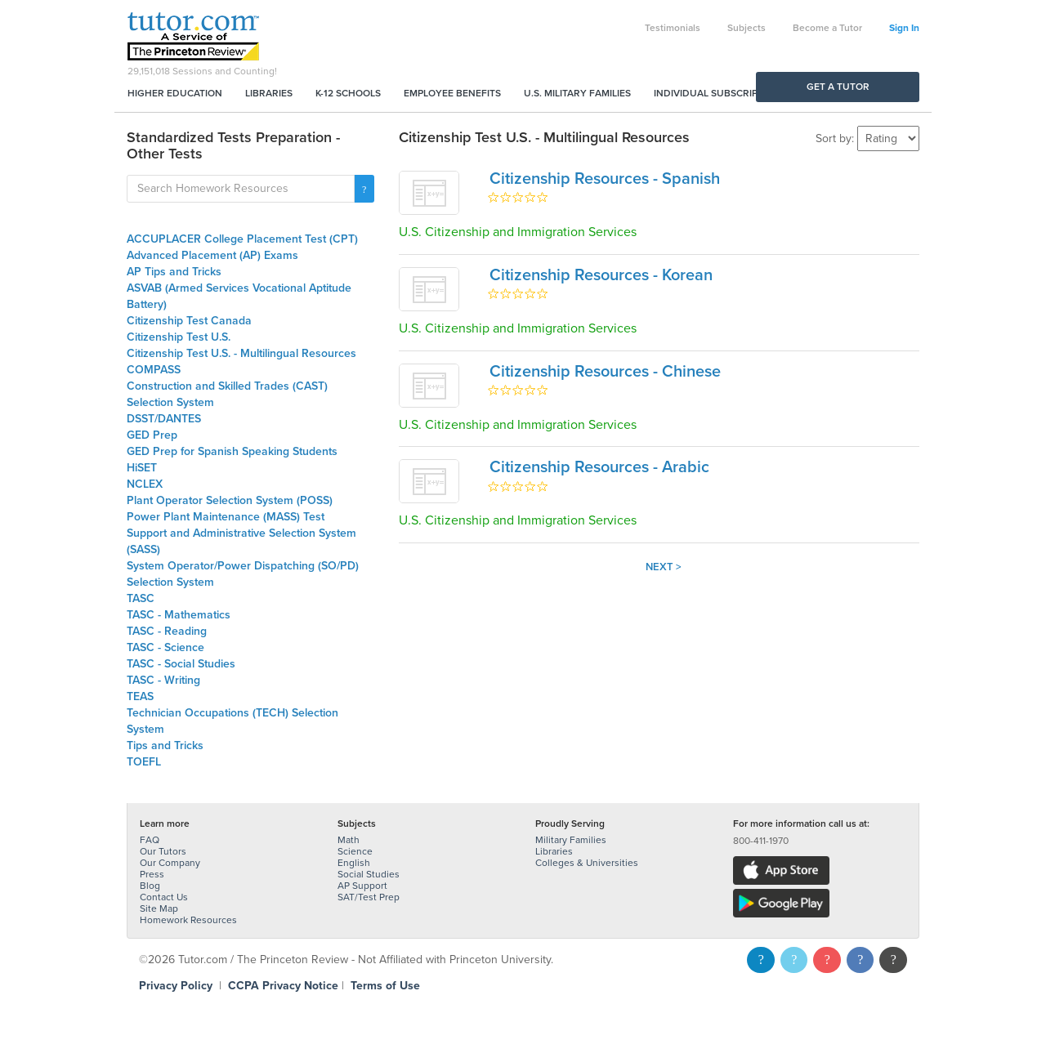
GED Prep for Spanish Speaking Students (232, 451)
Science (355, 851)
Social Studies (368, 874)
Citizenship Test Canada (189, 321)
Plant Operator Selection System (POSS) (230, 500)
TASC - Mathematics (178, 615)
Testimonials (672, 27)
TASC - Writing (163, 680)
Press (152, 874)
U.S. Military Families (577, 93)
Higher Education (174, 93)
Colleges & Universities (586, 862)
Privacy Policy (175, 986)
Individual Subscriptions (720, 93)
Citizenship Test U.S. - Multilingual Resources (241, 353)
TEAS (140, 696)
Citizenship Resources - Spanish (604, 179)
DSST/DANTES (164, 419)
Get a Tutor (838, 86)
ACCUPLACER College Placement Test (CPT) (242, 239)
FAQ (149, 840)
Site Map (159, 908)
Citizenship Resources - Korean (601, 275)
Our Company (170, 862)
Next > (664, 567)
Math (348, 840)
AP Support (362, 885)
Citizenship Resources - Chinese (605, 372)
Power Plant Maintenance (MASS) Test (225, 517)
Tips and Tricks (165, 745)
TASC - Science (165, 647)
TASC (140, 598)
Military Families (570, 840)
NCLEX (145, 484)
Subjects (746, 27)
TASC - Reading (167, 631)
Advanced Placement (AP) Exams (212, 255)
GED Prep (152, 435)
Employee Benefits (452, 93)
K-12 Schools (348, 93)
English (353, 862)
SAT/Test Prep (368, 897)
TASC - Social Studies (181, 664)
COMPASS (154, 370)
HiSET (142, 468)
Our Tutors (163, 851)
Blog (150, 885)
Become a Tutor (827, 27)
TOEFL (144, 762)
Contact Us (164, 897)
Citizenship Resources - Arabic (599, 467)
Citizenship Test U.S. (178, 337)
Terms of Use (385, 986)
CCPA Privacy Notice (283, 986)
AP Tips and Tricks (174, 272)
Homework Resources (188, 920)
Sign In (904, 27)
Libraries (269, 93)
